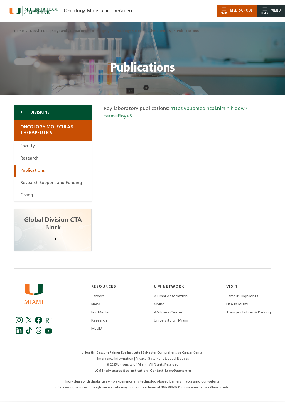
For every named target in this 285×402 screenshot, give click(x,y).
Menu (271, 10)
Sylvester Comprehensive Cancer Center (173, 354)
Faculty (28, 147)
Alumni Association (171, 298)
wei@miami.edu (217, 389)
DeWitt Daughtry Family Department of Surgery (70, 31)
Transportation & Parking (248, 314)
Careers (97, 298)
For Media (100, 314)
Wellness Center (168, 314)
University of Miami (171, 322)
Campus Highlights (242, 298)
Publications (33, 172)
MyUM (96, 330)
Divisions (35, 113)
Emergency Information (114, 360)
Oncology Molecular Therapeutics (102, 11)
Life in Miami (237, 306)
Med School (236, 10)
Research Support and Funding (52, 184)
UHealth (87, 354)
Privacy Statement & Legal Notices (162, 360)
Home (19, 31)
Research (29, 159)
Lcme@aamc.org (178, 372)
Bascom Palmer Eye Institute (118, 354)
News (96, 306)
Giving (27, 196)
